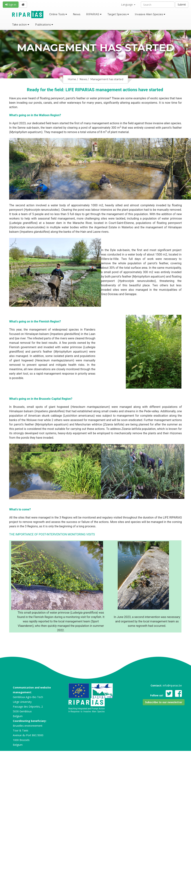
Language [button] (128, 4)
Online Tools (58, 14)
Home (72, 79)
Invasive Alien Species (150, 14)
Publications (44, 24)
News (76, 14)
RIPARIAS (94, 14)
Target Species (118, 14)
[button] (164, 702)
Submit (182, 4)
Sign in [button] (10, 4)
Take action (20, 24)
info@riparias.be (172, 685)
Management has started (106, 79)
